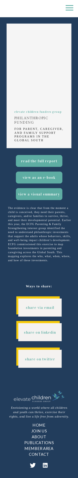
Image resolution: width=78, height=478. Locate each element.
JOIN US (39, 430)
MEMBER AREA (39, 448)
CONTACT (39, 454)
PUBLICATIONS (39, 442)
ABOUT (39, 436)
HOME (39, 425)
